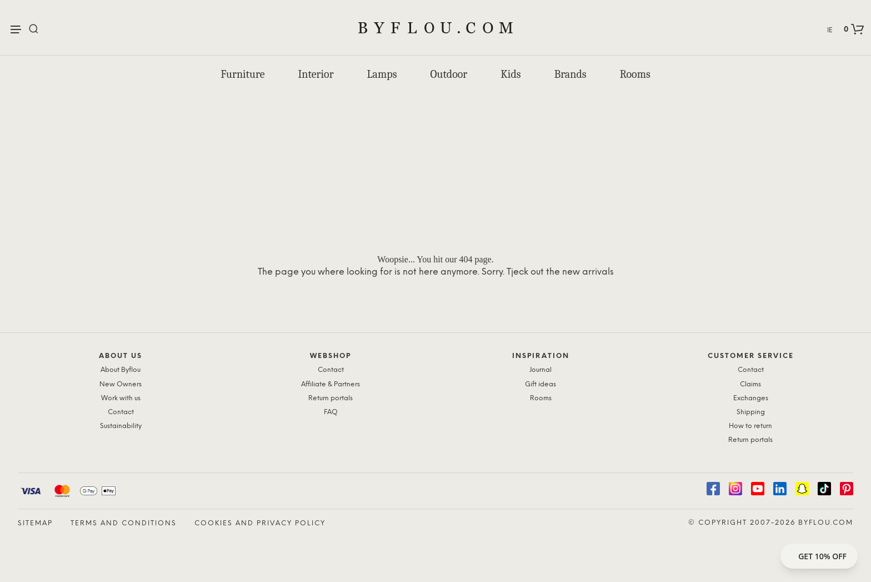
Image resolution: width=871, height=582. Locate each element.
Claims (750, 384)
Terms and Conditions (124, 523)
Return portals (330, 398)
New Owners (120, 384)
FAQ (331, 412)
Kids (510, 74)
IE (830, 30)
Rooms (635, 74)
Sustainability (121, 426)
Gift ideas (540, 384)
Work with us (121, 398)
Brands (570, 74)
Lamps (382, 74)
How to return (750, 426)
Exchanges (750, 398)
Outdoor (449, 74)
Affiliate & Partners (330, 384)
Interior (315, 74)
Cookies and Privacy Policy (260, 523)
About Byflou (121, 370)
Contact (121, 412)
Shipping (751, 412)
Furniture (242, 74)
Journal (540, 370)
